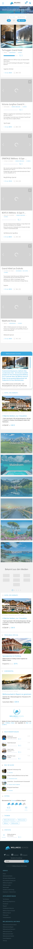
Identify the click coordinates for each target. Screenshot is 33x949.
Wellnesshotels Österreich (9, 929)
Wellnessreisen (14, 823)
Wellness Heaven (7, 913)
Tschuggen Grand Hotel (12, 50)
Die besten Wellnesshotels (9, 878)
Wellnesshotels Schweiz (13, 354)
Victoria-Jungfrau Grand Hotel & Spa (17, 104)
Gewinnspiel (6, 887)
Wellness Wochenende (9, 820)
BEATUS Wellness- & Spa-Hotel (14, 213)
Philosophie (5, 915)
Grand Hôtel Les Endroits (12, 268)
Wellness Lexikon (7, 885)
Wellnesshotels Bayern (8, 927)
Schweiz (20, 52)
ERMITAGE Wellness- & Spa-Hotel (15, 158)
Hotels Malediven (7, 938)
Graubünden (12, 52)
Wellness (6, 823)
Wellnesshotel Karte (7, 876)
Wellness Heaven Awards (9, 910)
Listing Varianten (7, 917)
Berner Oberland (16, 106)
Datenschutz (12, 892)
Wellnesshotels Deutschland (9, 924)
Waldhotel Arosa (9, 321)
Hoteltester (5, 903)
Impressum (5, 892)
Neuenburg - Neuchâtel (22, 270)
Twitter (7, 855)
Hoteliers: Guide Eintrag (8, 889)
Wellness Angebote (7, 882)
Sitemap (5, 940)
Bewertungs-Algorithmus (9, 901)
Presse (4, 873)
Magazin (5, 906)
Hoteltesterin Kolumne (8, 908)
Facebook (15, 855)
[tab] (16, 354)
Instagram (23, 855)
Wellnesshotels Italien (8, 934)
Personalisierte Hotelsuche (9, 880)
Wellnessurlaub (21, 820)
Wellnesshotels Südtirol (8, 936)
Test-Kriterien (6, 899)
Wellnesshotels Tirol (7, 931)
